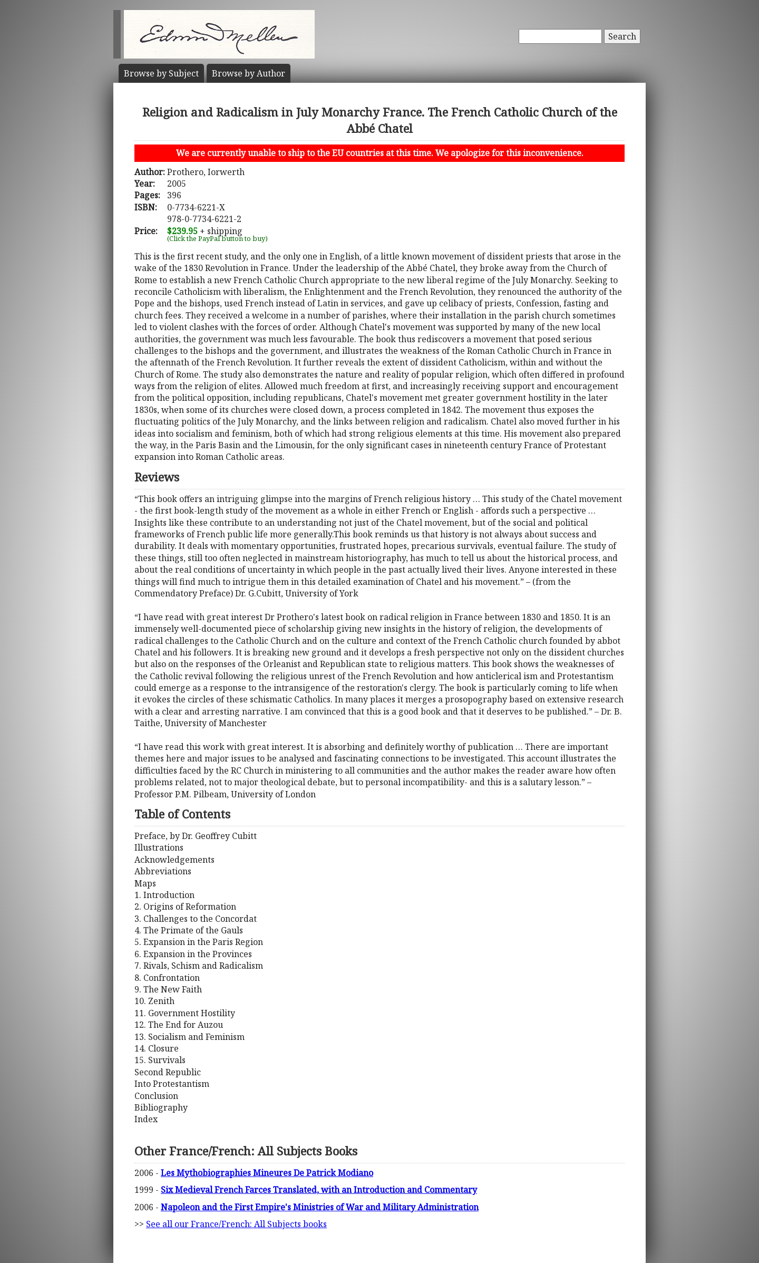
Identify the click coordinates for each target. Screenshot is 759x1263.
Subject (161, 73)
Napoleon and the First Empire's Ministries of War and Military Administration (320, 1207)
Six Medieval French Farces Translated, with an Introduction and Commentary (319, 1189)
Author (248, 73)
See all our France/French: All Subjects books (236, 1224)
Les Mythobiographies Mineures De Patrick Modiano (267, 1173)
